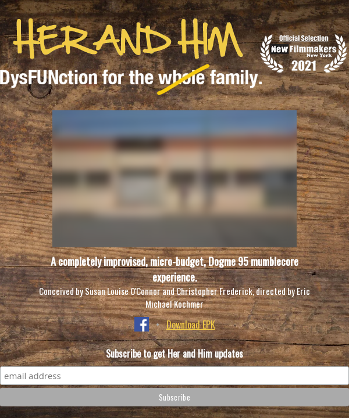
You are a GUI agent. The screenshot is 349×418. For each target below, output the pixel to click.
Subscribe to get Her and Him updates (174, 354)
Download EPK (190, 324)
